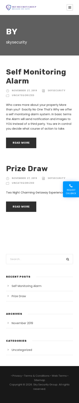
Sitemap (39, 380)
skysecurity (56, 90)
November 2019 (22, 323)
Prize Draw (27, 168)
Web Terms (59, 376)
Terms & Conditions (37, 376)
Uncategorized (23, 95)
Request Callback (71, 189)
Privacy (17, 376)
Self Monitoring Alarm (27, 286)
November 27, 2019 (24, 90)
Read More (21, 143)
